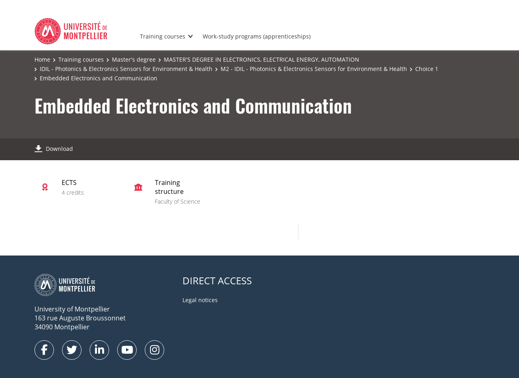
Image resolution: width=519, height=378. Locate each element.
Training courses (162, 36)
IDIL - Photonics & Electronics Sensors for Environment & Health (126, 69)
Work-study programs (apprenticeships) (257, 36)
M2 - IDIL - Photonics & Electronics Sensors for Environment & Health (314, 69)
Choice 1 (426, 69)
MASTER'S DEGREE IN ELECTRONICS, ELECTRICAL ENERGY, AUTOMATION (261, 59)
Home (42, 59)
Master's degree (134, 59)
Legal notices (200, 300)
